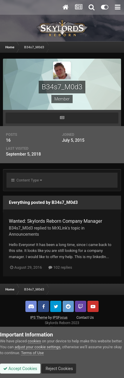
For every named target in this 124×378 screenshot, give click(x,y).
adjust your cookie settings (37, 347)
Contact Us (85, 318)
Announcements (24, 234)
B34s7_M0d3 (21, 228)
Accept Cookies (20, 368)
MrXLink (60, 228)
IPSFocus (60, 318)
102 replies (60, 267)
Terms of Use (32, 353)
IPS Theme (38, 318)
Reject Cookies (59, 368)
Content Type (26, 180)
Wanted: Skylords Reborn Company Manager (55, 221)
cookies (34, 341)
